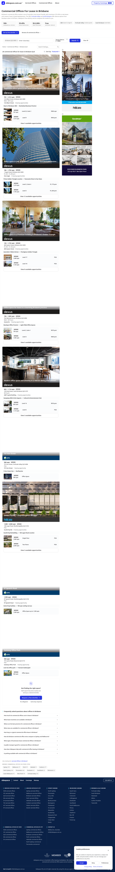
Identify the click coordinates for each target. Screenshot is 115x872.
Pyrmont (50, 798)
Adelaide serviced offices (33, 800)
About (57, 3)
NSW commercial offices (10, 830)
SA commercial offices (9, 839)
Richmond (51, 770)
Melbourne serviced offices (34, 793)
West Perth (21, 773)
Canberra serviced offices (33, 803)
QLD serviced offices (9, 796)
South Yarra (73, 791)
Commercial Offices (45, 3)
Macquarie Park (52, 815)
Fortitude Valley (35, 16)
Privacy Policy (88, 866)
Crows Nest (51, 820)
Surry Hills (51, 796)
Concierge (29, 780)
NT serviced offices (8, 808)
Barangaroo (51, 803)
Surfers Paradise (96, 800)
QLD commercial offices (10, 834)
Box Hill (72, 815)
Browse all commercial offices (31, 32)
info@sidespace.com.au (54, 832)
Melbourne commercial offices (34, 832)
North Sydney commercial (33, 842)
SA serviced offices (8, 800)
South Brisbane (47, 16)
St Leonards (51, 808)
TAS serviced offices (8, 803)
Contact (15, 780)
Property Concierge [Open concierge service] (103, 3)
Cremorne (72, 796)
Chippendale (51, 817)
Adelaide (33, 767)
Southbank (41, 770)
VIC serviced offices (8, 793)
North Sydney (8, 770)
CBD (66, 23)
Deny (93, 863)
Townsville (94, 803)
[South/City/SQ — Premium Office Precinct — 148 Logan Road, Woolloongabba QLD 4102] (31, 502)
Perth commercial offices (33, 837)
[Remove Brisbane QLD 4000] (17, 40)
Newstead (94, 796)
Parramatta (20, 770)
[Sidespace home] (12, 3)
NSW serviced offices (9, 791)
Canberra (42, 767)
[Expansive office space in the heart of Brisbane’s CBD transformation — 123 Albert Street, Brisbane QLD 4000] (31, 75)
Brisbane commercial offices (34, 834)
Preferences (105, 863)
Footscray (72, 820)
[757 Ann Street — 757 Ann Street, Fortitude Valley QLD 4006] (31, 440)
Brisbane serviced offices (33, 796)
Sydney (7, 767)
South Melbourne (9, 773)
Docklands (30, 770)
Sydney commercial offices (33, 830)
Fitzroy (71, 808)
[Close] (108, 850)
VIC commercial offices (9, 832)
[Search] (58, 47)
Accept (82, 863)
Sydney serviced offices (32, 791)
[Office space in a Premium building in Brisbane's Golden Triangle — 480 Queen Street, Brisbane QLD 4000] (31, 221)
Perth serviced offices (32, 798)
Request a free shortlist (31, 698)
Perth (25, 767)
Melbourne (16, 767)
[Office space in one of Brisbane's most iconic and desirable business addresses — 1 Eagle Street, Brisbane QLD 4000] (31, 148)
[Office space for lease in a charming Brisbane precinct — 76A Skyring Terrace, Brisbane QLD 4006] (31, 294)
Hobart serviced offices (32, 805)
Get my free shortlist (10, 32)
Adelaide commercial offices (34, 839)
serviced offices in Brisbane (19, 761)
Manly (49, 822)
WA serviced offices (8, 798)
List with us (108, 780)
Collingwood (73, 798)
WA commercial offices (9, 837)
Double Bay (51, 812)
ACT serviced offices (8, 805)
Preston (72, 817)
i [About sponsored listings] (62, 50)
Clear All (85, 40)
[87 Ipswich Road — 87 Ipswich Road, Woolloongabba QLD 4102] (31, 575)
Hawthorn (72, 812)
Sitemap (36, 780)
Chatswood (51, 805)
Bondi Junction (52, 800)
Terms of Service (97, 866)
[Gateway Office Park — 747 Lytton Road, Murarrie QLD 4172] (31, 636)
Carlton (72, 810)
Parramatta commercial (33, 844)
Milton (93, 798)
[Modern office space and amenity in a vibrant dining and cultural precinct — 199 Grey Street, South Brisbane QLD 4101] (31, 367)
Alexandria (51, 810)
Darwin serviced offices (32, 808)
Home (4, 47)
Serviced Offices (30, 3)
